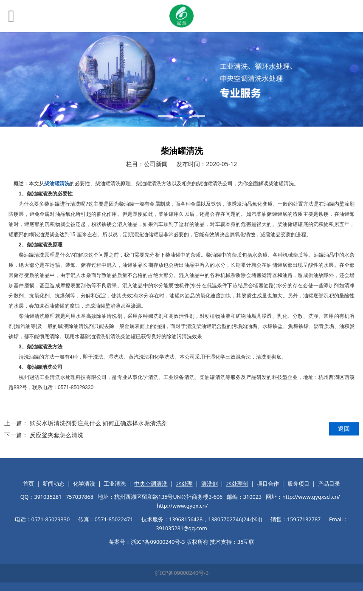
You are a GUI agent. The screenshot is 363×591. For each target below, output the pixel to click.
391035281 (48, 497)
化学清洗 (84, 483)
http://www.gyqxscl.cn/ (311, 497)
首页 (28, 483)
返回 (344, 428)
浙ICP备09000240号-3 (182, 573)
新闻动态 (53, 483)
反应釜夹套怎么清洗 (56, 435)
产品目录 (329, 483)
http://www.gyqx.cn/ (182, 505)
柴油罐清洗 (57, 184)
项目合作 (268, 483)
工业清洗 (115, 483)
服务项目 (298, 483)
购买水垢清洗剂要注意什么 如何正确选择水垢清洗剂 (99, 423)
